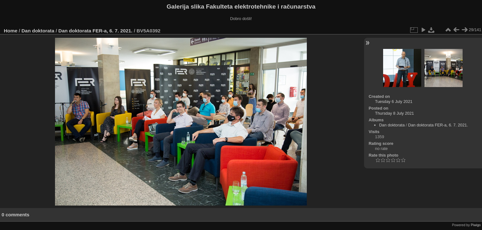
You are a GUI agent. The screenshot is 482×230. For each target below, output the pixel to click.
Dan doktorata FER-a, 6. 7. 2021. (96, 30)
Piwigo (476, 225)
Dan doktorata (38, 30)
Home (10, 30)
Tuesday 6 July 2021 (394, 101)
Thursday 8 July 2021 (394, 113)
